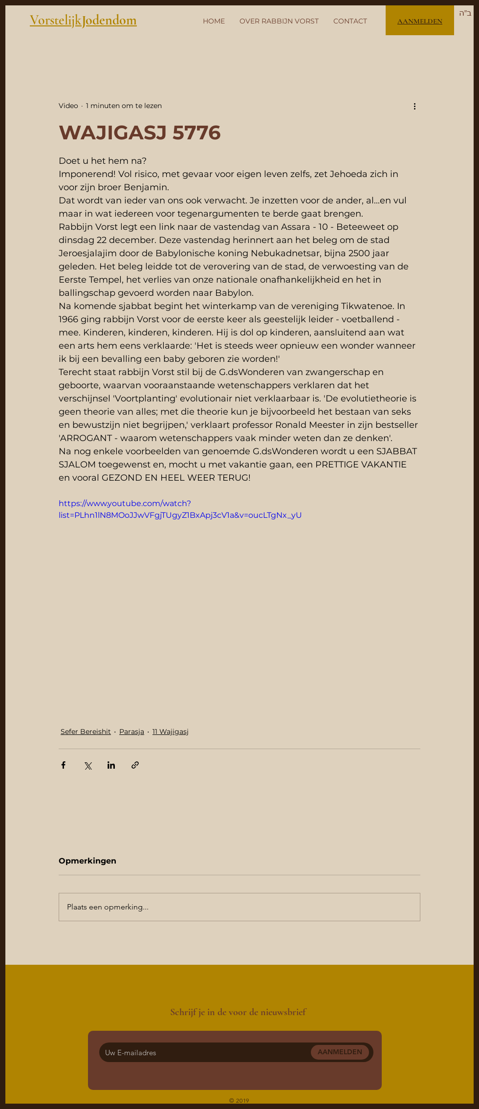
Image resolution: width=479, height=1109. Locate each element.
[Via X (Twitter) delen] (87, 765)
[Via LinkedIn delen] (111, 765)
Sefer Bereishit (86, 731)
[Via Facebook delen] (63, 765)
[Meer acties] (414, 105)
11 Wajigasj (170, 731)
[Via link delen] (135, 765)
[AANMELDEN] (340, 1052)
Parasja (131, 731)
